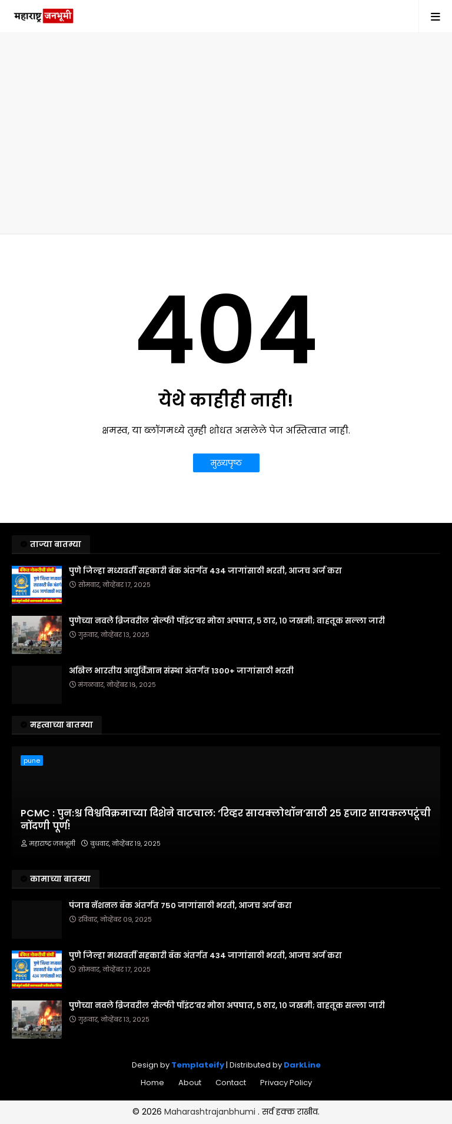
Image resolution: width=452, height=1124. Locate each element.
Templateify (197, 1064)
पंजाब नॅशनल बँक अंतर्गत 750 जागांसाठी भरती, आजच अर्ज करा (180, 905)
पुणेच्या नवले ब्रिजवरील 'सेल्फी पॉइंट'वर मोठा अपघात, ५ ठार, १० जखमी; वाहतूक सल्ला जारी (227, 621)
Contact (230, 1082)
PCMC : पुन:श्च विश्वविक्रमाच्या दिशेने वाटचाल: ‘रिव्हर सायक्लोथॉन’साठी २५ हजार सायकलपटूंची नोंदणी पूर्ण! (226, 820)
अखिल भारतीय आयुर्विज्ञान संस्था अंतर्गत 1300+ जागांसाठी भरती (181, 671)
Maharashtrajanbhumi (211, 1112)
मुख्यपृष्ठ (226, 463)
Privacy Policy (286, 1082)
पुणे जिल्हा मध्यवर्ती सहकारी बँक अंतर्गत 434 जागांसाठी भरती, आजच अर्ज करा (205, 571)
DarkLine (302, 1064)
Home (152, 1082)
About (189, 1082)
